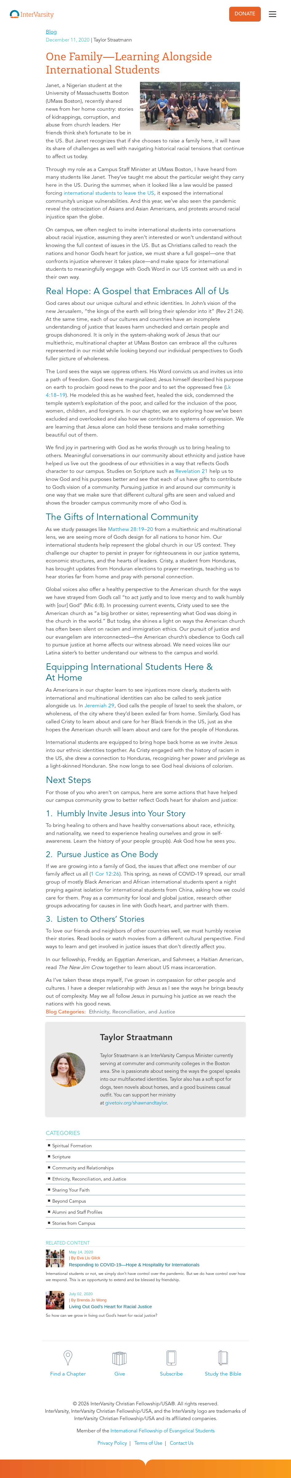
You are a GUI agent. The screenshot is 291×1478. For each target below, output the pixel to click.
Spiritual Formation (72, 1146)
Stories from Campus (73, 1223)
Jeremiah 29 (99, 706)
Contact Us (181, 1443)
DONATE (245, 14)
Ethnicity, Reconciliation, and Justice (132, 1012)
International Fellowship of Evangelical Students (162, 1431)
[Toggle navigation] (272, 14)
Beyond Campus (69, 1201)
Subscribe (171, 1374)
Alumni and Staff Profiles (77, 1212)
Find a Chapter (68, 1374)
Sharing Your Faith (71, 1190)
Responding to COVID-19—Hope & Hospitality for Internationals (134, 1264)
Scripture (61, 1157)
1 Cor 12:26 (105, 874)
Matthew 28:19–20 (130, 529)
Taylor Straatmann (136, 1038)
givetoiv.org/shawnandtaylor (136, 1103)
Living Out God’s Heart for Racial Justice (110, 1306)
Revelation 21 (191, 471)
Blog (51, 32)
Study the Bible (223, 1374)
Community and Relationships (83, 1168)
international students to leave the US (109, 193)
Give (119, 1374)
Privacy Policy (112, 1443)
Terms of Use (148, 1443)
